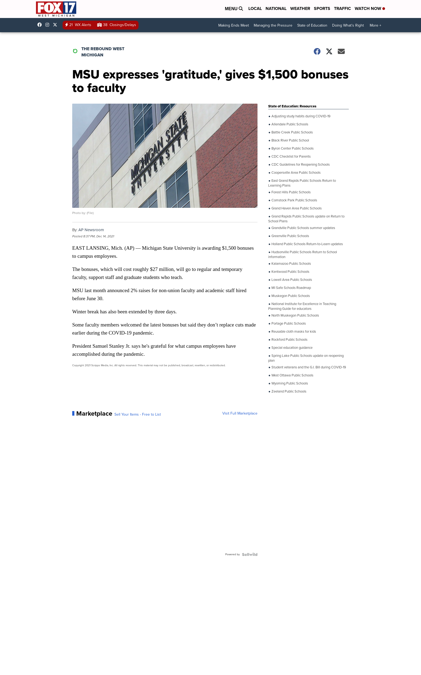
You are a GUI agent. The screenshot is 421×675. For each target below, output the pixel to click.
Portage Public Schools (288, 323)
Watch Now (370, 8)
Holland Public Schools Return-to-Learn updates (307, 244)
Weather (300, 8)
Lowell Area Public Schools (291, 279)
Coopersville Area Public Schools (296, 172)
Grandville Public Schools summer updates (303, 228)
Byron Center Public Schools (292, 148)
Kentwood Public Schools (290, 271)
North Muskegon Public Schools (295, 315)
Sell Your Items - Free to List (137, 414)
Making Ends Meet (233, 25)
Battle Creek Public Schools (292, 132)
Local (255, 8)
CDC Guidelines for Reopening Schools (300, 164)
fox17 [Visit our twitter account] (56, 25)
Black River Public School (290, 140)
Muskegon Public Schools (290, 295)
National (276, 8)
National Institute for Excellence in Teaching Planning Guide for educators (302, 306)
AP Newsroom (91, 230)
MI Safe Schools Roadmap (291, 287)
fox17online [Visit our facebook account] (40, 25)
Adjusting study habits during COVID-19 (301, 116)
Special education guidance (292, 347)
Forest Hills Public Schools (291, 192)
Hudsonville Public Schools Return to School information (302, 254)
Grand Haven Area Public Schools (296, 208)
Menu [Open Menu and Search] (234, 8)
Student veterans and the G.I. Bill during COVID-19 (308, 367)
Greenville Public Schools (290, 236)
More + (375, 25)
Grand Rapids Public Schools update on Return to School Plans (306, 218)
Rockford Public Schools (289, 339)
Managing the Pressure (273, 25)
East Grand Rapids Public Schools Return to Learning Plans (302, 182)
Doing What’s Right (348, 25)
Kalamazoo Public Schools (291, 263)
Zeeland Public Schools (288, 391)
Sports (322, 8)
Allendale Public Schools (289, 124)
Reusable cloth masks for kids (293, 331)
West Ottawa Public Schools (292, 375)
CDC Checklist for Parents (291, 156)
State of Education (312, 25)
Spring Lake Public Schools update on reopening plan (306, 357)
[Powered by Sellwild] (249, 554)
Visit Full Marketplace (239, 413)
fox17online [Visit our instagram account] (48, 25)
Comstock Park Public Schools (294, 200)
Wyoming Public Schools (289, 383)
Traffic (342, 8)
